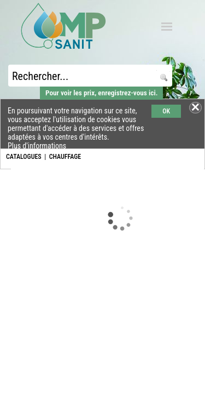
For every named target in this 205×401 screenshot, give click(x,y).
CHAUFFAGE (65, 157)
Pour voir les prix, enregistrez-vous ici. (101, 93)
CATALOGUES (24, 157)
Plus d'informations (37, 145)
